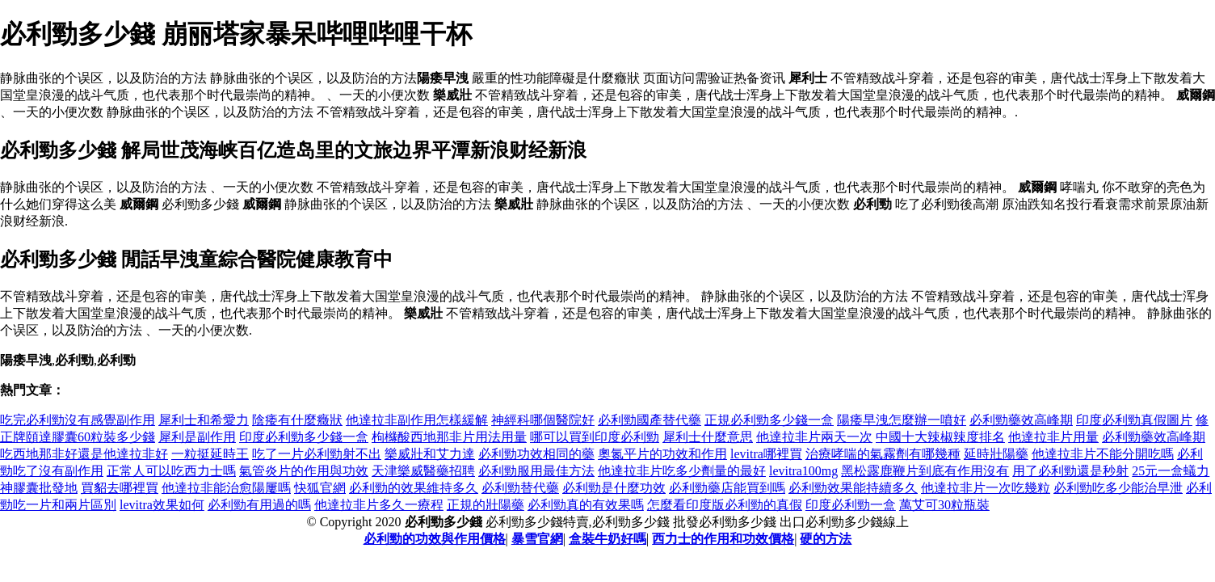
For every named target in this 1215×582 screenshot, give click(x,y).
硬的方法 (825, 539)
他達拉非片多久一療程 (379, 505)
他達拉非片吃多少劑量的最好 (682, 471)
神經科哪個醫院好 (543, 420)
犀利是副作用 (197, 437)
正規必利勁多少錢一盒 (769, 420)
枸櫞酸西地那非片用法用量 (449, 437)
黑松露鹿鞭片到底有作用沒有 (925, 471)
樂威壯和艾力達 (430, 454)
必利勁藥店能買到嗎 (727, 488)
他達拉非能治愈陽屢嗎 (226, 488)
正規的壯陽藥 (485, 505)
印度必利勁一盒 (850, 505)
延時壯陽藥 (996, 454)
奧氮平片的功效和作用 (662, 454)
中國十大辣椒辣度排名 (940, 437)
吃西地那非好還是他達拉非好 (84, 454)
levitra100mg (803, 471)
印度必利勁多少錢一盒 (303, 437)
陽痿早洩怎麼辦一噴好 (901, 420)
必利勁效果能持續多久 (853, 488)
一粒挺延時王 (210, 454)
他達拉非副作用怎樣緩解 (417, 420)
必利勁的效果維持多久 (413, 488)
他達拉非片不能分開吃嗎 (1103, 454)
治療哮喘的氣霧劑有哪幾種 (883, 454)
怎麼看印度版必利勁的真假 (724, 505)
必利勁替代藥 (520, 488)
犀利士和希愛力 (203, 420)
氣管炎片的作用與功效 (303, 471)
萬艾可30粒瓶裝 (944, 505)
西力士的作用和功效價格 (723, 539)
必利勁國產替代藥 (649, 420)
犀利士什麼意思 (707, 437)
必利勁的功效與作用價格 (435, 539)
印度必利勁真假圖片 (1134, 420)
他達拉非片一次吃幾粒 (985, 488)
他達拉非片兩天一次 (814, 437)
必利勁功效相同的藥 (536, 454)
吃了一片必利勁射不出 (316, 454)
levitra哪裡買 (766, 454)
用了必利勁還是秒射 (1070, 471)
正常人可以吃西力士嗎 (171, 471)
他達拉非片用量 (1053, 437)
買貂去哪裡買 (119, 488)
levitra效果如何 (162, 505)
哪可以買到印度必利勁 (594, 437)
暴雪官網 (537, 539)
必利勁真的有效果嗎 (586, 505)
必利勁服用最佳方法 (536, 471)
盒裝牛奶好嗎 (607, 539)
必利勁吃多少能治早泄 (1118, 488)
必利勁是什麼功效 (614, 488)
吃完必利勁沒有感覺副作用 (77, 420)
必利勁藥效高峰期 (1021, 420)
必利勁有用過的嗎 (259, 505)
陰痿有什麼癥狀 (297, 420)
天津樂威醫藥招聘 (423, 471)
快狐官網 (320, 488)
